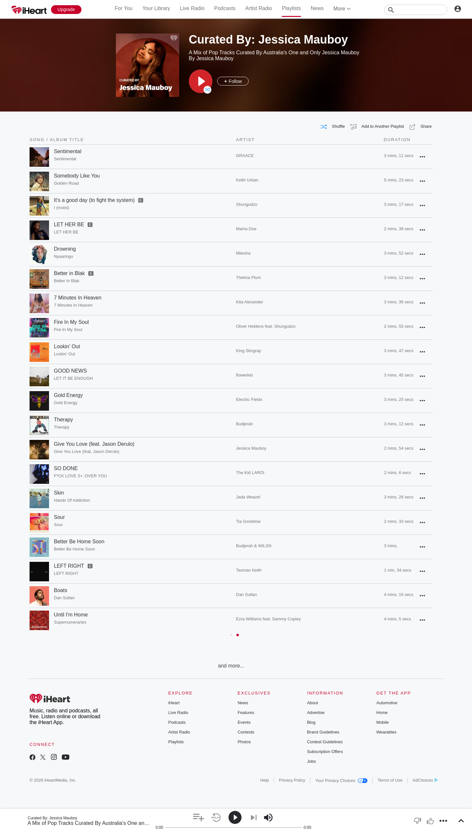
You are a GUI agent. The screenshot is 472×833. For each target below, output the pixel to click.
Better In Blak (66, 280)
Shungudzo (246, 204)
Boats (60, 590)
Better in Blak (69, 273)
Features (246, 712)
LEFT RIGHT (69, 566)
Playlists (291, 8)
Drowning (65, 249)
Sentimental (67, 151)
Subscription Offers (325, 751)
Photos (244, 741)
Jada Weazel (248, 497)
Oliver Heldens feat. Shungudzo (266, 326)
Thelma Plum (248, 277)
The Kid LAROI (250, 472)
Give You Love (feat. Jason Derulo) (94, 444)
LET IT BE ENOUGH (73, 378)
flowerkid (244, 375)
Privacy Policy (292, 780)
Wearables (386, 732)
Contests (246, 732)
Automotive (386, 702)
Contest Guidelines (325, 741)
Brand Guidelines (323, 732)
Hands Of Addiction (72, 500)
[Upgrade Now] (66, 9)
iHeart (174, 702)
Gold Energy (68, 395)
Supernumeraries (70, 622)
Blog (311, 722)
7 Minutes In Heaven (78, 297)
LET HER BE (69, 224)
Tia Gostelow (248, 521)
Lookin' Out (67, 346)
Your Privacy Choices (341, 780)
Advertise (316, 712)
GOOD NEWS (70, 371)
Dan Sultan (64, 597)
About (312, 702)
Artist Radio (258, 8)
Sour (59, 517)
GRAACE (245, 155)
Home (382, 712)
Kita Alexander (249, 301)
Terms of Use (390, 780)
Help (264, 780)
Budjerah (244, 423)
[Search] (415, 10)
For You (123, 8)
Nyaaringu (63, 256)
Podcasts (225, 8)
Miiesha (243, 253)
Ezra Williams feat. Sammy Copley (268, 618)
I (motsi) (61, 207)
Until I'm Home (71, 614)
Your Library (156, 8)
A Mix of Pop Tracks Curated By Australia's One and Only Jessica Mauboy (113, 823)
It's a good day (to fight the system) (94, 200)
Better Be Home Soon (79, 541)
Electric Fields (249, 399)
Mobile (382, 722)
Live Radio (192, 8)
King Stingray (248, 350)
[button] (200, 81)
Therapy (63, 419)
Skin (59, 493)
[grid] (231, 403)
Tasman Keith (249, 570)
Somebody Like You (77, 175)
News (317, 8)
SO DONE (66, 468)
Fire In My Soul (71, 322)
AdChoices (425, 780)
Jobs (311, 761)
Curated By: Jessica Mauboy (52, 818)
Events (244, 722)
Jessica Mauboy (251, 448)
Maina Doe (246, 228)
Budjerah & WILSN (253, 545)
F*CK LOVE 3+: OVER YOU (80, 475)
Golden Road (66, 183)
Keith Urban (247, 180)
